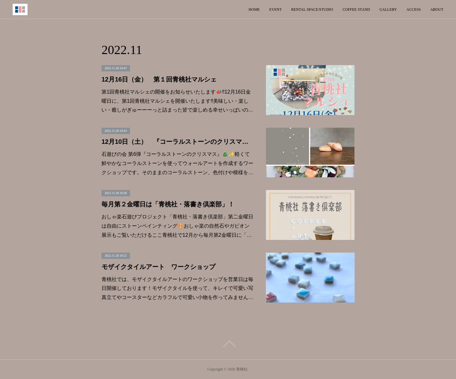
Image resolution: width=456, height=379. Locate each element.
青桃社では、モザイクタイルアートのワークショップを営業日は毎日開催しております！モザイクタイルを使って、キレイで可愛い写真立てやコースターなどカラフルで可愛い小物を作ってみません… (177, 288)
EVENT (275, 9)
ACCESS (413, 9)
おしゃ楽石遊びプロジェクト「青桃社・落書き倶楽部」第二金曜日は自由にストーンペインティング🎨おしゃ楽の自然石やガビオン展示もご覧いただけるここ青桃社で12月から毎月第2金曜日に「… (177, 226)
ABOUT (436, 9)
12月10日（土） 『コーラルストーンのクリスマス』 (177, 141)
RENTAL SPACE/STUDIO (312, 9)
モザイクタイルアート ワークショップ (158, 266)
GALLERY (388, 9)
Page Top (228, 343)
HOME (254, 9)
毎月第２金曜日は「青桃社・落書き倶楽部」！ (168, 204)
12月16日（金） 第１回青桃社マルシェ (159, 79)
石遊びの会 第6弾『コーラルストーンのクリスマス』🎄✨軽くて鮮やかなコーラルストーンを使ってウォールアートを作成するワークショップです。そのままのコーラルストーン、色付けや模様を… (177, 163)
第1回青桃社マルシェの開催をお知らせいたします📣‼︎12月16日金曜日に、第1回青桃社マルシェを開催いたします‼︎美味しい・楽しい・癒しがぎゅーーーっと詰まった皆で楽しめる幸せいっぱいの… (177, 101)
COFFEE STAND (356, 9)
